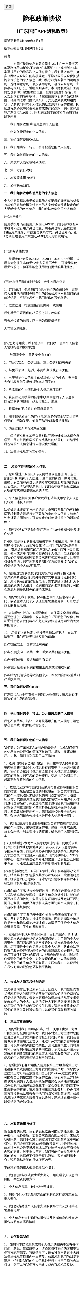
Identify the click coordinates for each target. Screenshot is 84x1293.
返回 (9, 6)
